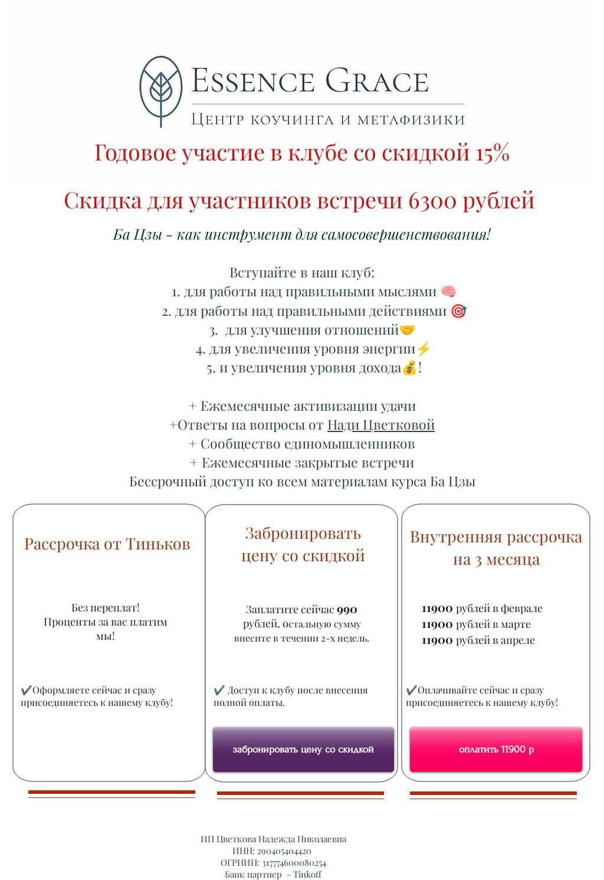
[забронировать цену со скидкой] (303, 749)
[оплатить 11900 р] (496, 749)
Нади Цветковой (381, 424)
